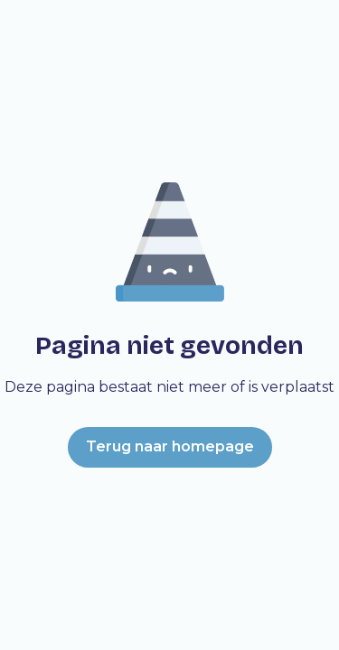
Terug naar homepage (170, 446)
